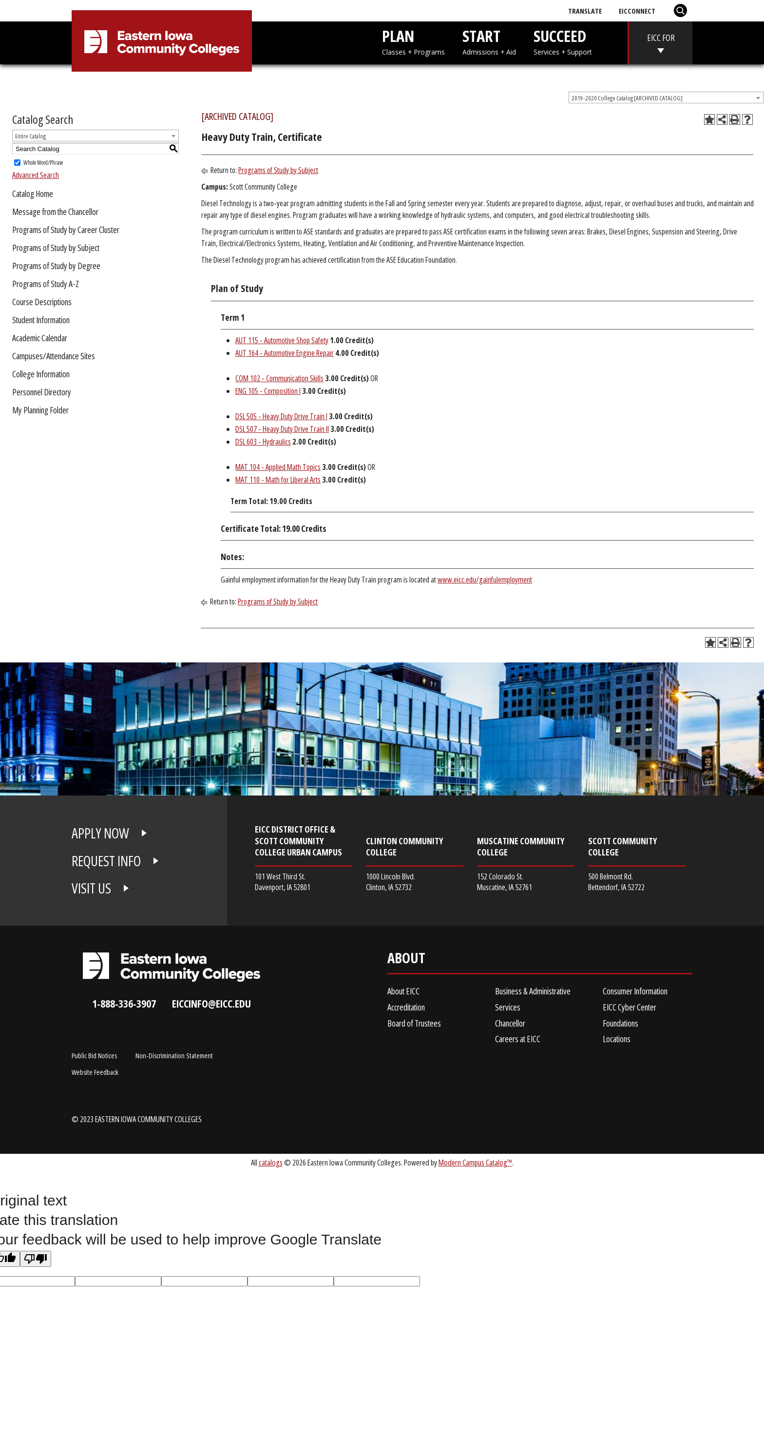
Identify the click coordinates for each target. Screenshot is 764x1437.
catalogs (271, 1162)
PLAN (413, 41)
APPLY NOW (100, 833)
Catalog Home (32, 193)
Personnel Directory (41, 392)
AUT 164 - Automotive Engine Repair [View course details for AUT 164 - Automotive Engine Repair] (284, 353)
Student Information (41, 320)
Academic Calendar (39, 338)
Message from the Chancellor (55, 211)
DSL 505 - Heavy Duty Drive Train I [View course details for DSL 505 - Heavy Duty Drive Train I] (281, 416)
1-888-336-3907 (124, 1003)
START (489, 41)
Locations (616, 1039)
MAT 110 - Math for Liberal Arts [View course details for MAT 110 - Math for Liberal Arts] (278, 479)
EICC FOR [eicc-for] (661, 37)
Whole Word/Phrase (43, 162)
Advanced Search (35, 175)
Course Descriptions (42, 302)
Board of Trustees (414, 1023)
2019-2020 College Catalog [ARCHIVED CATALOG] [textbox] (627, 98)
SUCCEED (563, 41)
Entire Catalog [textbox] (30, 136)
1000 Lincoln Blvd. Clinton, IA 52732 (390, 882)
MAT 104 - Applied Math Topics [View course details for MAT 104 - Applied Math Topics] (278, 467)
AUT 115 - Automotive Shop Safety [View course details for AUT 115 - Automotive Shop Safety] (281, 340)
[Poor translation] (35, 1259)
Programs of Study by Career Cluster (65, 229)
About (406, 960)
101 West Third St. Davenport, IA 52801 (282, 882)
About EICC (403, 991)
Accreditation (406, 1007)
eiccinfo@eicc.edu (211, 1003)
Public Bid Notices (94, 1055)
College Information (41, 374)
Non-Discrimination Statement (174, 1055)
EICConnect (637, 11)
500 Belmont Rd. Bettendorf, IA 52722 (616, 882)
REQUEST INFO (106, 861)
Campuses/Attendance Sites (53, 356)
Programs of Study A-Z (45, 284)
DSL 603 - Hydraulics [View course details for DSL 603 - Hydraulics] (263, 441)
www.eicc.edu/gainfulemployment (485, 579)
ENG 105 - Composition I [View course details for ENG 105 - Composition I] (268, 391)
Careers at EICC (517, 1039)
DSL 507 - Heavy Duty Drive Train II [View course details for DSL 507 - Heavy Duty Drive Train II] (282, 429)
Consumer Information (635, 991)
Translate (585, 11)
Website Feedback (95, 1072)
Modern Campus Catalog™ (475, 1162)
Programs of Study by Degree (56, 266)
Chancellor (510, 1023)
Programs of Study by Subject (55, 247)
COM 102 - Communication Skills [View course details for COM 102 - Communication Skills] (279, 378)
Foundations (620, 1023)
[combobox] (666, 97)
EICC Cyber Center (629, 1007)
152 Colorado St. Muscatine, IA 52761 (504, 882)
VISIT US (91, 888)
